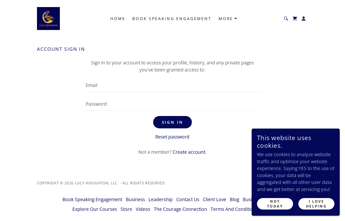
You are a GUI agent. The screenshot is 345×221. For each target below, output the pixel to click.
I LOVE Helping (316, 204)
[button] (303, 18)
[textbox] (172, 85)
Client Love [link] (214, 199)
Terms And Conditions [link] (234, 209)
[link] (48, 18)
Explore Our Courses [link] (94, 209)
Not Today (275, 204)
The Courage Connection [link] (180, 209)
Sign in (172, 122)
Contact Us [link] (187, 199)
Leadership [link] (161, 199)
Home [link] (117, 18)
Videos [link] (143, 209)
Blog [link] (234, 199)
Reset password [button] (172, 137)
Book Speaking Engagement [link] (171, 18)
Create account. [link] (190, 152)
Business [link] (135, 199)
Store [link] (126, 209)
